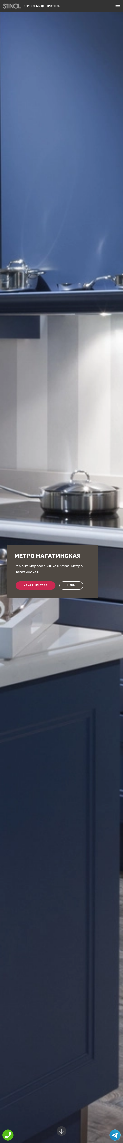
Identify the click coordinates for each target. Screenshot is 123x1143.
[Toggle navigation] (118, 5)
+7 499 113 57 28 (36, 585)
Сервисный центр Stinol (42, 6)
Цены (71, 585)
